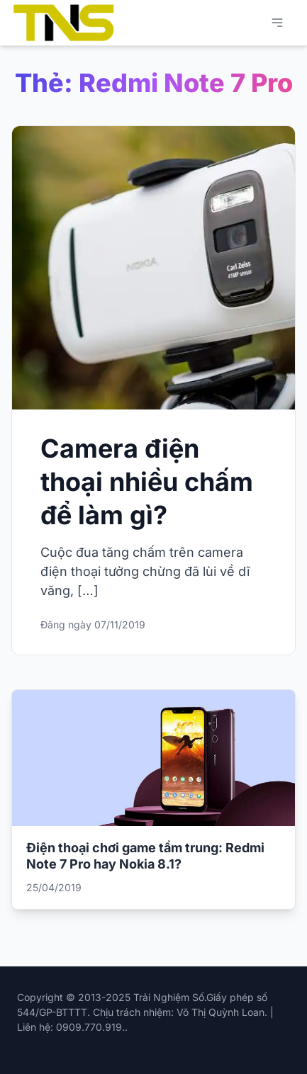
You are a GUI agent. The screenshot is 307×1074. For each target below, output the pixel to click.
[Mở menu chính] (277, 22)
